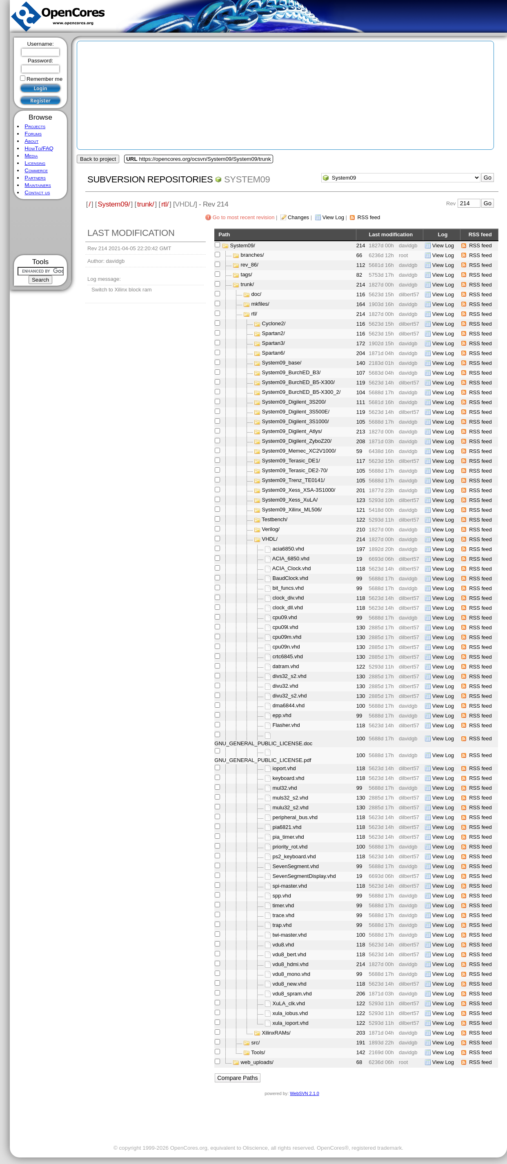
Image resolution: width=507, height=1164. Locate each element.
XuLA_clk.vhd (289, 1003)
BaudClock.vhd (290, 578)
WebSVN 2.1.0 (304, 1093)
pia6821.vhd (287, 827)
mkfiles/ (260, 304)
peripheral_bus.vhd (295, 817)
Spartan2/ (273, 334)
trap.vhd (282, 925)
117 (360, 461)
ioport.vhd (284, 768)
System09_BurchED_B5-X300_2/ (301, 392)
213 (360, 432)
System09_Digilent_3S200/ (294, 402)
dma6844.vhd (289, 706)
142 (360, 1052)
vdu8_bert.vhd (289, 954)
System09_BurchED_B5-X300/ (298, 383)
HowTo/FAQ (38, 148)
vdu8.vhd (283, 945)
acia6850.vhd (288, 549)
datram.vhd (286, 667)
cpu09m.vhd (287, 637)
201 (360, 490)
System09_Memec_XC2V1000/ (299, 451)
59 (359, 451)
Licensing (34, 163)
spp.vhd (282, 896)
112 (360, 265)
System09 (247, 179)
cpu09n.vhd (286, 647)
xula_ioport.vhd (291, 1023)
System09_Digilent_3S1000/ (295, 422)
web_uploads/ (257, 1062)
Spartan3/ (273, 343)
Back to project (98, 159)
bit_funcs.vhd (288, 588)
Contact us (37, 192)
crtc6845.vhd (288, 657)
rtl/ (165, 204)
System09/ (114, 204)
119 (360, 383)
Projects (34, 126)
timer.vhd (283, 905)
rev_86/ (249, 265)
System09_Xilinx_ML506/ (292, 510)
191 (360, 1043)
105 (360, 422)
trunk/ (145, 204)
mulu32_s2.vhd (291, 807)
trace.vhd (283, 915)
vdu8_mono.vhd (292, 974)
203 (360, 1033)
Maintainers (37, 185)
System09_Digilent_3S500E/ (296, 412)
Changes (298, 217)
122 (360, 520)
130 (360, 627)
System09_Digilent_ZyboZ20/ (297, 441)
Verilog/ (271, 529)
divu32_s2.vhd (290, 696)
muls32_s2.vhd (290, 798)
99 (359, 578)
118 (360, 569)
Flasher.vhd (286, 725)
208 (360, 441)
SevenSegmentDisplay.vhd (304, 876)
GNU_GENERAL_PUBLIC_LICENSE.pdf (262, 760)
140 (360, 363)
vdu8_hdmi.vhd (291, 964)
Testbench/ (274, 520)
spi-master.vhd (290, 886)
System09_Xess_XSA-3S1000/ (299, 490)
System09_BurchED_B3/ (291, 373)
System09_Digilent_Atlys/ (292, 432)
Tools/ (258, 1052)
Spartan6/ (273, 353)
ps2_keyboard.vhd (294, 856)
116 (360, 294)
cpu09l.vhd (285, 627)
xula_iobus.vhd (290, 1013)
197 (360, 549)
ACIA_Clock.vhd (291, 569)
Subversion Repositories (150, 179)
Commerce (36, 170)
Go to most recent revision (244, 217)
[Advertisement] (40, 227)
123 (360, 500)
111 (360, 402)
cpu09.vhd (285, 618)
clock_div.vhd (288, 598)
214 (360, 245)
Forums (33, 134)
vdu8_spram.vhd (292, 994)
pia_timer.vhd (288, 837)
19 (359, 559)
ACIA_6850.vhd (290, 559)
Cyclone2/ (274, 324)
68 (359, 1062)
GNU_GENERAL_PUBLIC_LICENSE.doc (263, 743)
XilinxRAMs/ (276, 1033)
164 (360, 304)
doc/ (256, 294)
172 (360, 343)
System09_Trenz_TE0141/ (293, 481)
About (31, 141)
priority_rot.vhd (290, 847)
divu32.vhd (285, 686)
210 (360, 529)
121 (360, 510)
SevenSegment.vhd (296, 866)
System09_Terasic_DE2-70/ (295, 471)
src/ (255, 1043)
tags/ (246, 275)
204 (360, 353)
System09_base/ (282, 363)
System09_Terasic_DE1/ (291, 461)
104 (360, 392)
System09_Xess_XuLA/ (290, 500)
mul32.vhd (285, 788)
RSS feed (369, 217)
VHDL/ (270, 539)
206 (360, 994)
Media (31, 156)
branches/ (252, 255)
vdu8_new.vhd (290, 984)
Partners (35, 178)
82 (359, 275)
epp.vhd (282, 716)
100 (360, 706)
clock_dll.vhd (288, 608)
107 (360, 373)
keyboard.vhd (289, 778)
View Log (333, 217)
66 (359, 255)
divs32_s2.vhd (290, 676)
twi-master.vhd (290, 935)
